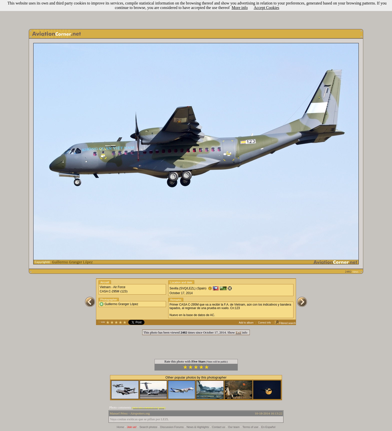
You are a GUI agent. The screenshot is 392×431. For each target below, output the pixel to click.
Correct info (264, 322)
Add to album (246, 322)
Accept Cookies (266, 7)
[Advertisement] (196, 13)
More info (240, 7)
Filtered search (285, 323)
